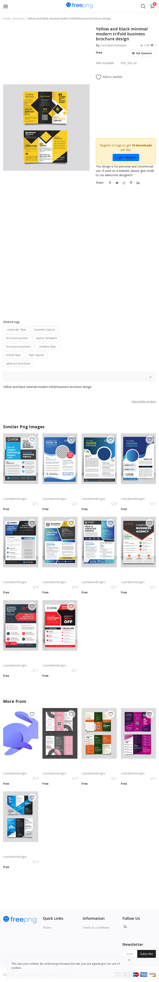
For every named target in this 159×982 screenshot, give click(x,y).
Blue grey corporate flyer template (20, 494)
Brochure (19, 18)
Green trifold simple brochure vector (99, 768)
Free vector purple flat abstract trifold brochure (138, 768)
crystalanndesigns (113, 45)
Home (7, 18)
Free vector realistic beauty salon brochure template (60, 768)
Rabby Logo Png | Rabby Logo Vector (20, 768)
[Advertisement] (46, 55)
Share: (100, 182)
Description (79, 377)
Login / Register (125, 157)
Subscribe (146, 954)
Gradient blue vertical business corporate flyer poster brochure (138, 494)
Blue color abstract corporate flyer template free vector (20, 577)
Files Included (105, 63)
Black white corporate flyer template (138, 577)
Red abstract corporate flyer (20, 660)
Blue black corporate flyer (99, 577)
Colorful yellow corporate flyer (60, 577)
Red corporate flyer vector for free (60, 660)
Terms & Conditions (96, 927)
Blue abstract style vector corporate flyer (99, 494)
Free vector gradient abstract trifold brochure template (20, 852)
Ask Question (142, 53)
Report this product (144, 401)
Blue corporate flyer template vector (60, 494)
